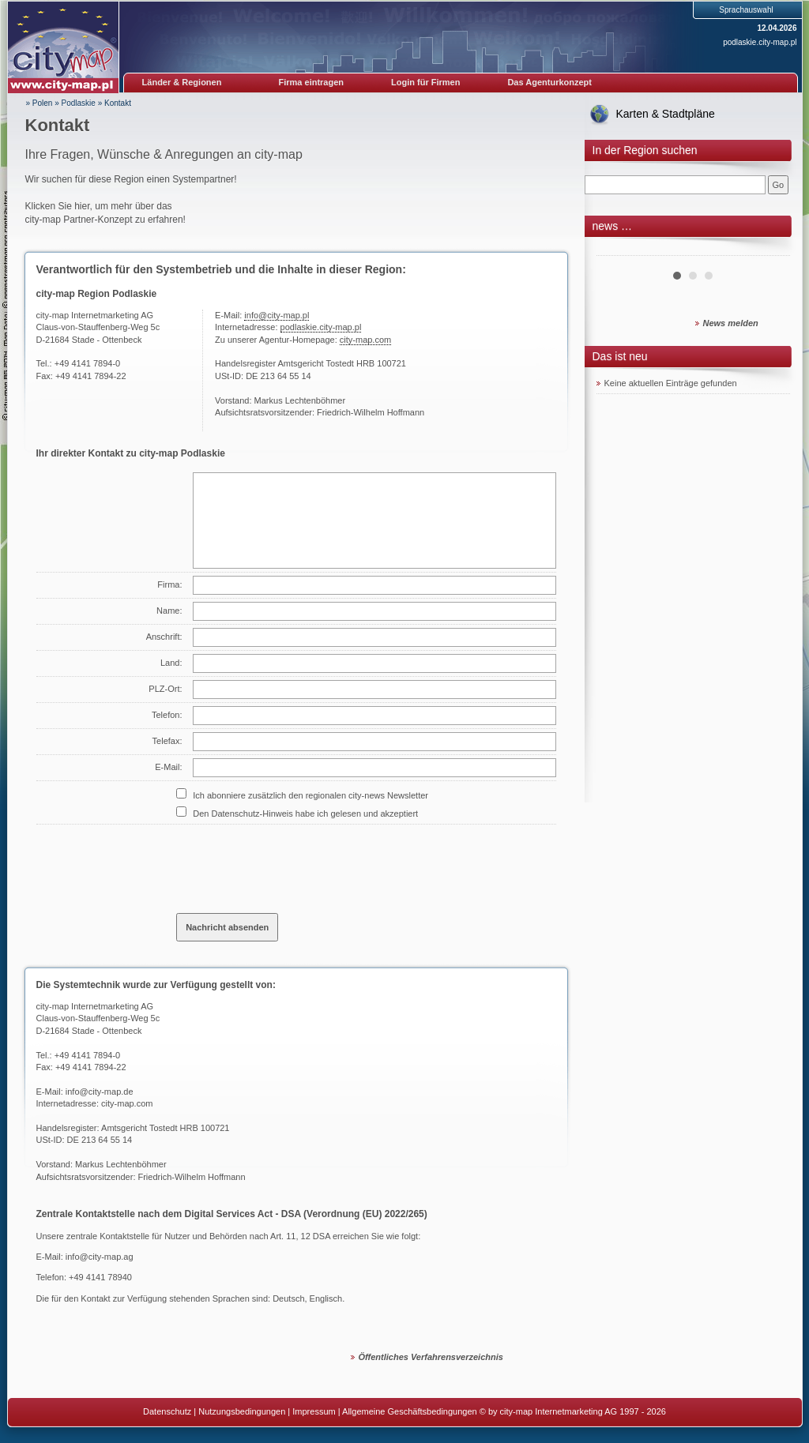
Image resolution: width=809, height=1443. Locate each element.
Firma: (169, 584)
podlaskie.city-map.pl (759, 42)
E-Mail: (168, 767)
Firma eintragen (311, 82)
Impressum (313, 1411)
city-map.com (365, 339)
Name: (169, 610)
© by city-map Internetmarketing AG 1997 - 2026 (573, 1411)
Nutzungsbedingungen (241, 1411)
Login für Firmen (425, 82)
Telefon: (167, 715)
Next (769, 249)
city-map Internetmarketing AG (95, 1006)
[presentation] (296, 862)
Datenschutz (167, 1411)
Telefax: (167, 741)
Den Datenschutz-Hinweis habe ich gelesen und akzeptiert (305, 813)
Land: (171, 662)
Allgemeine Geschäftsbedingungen (409, 1411)
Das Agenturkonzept (549, 82)
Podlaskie (79, 103)
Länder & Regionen (182, 82)
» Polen (39, 103)
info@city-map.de (100, 1091)
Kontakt (117, 103)
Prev (617, 249)
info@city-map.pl (276, 315)
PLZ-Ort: (165, 688)
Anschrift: (164, 636)
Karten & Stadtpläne (665, 113)
